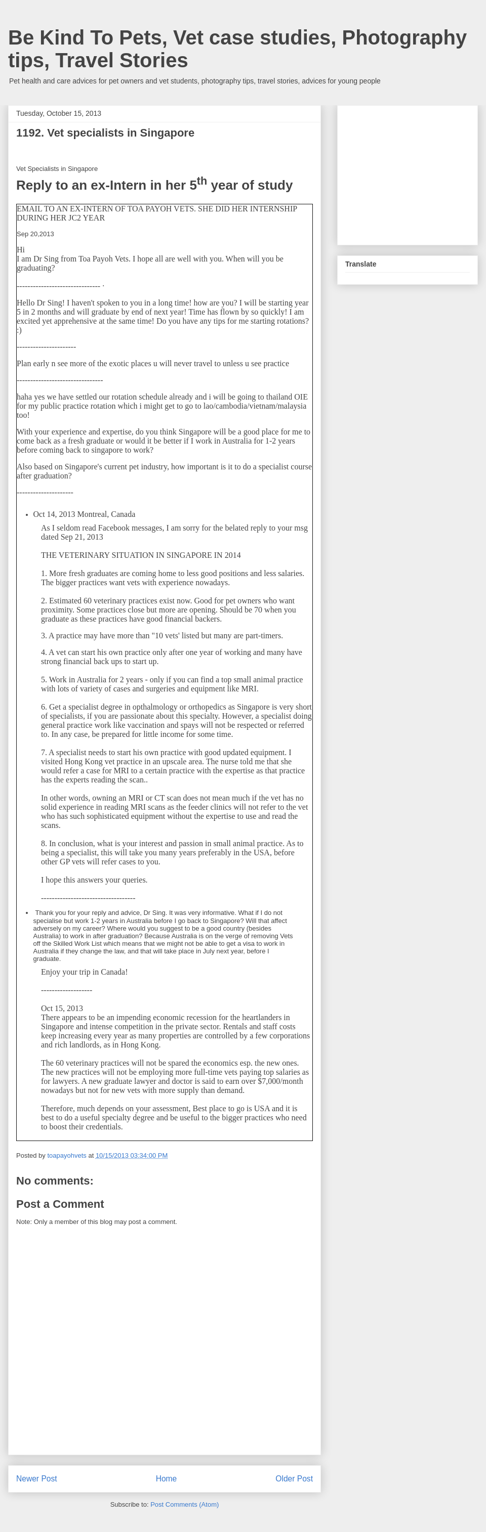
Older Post (294, 1478)
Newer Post (36, 1478)
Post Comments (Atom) (184, 1504)
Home (166, 1478)
